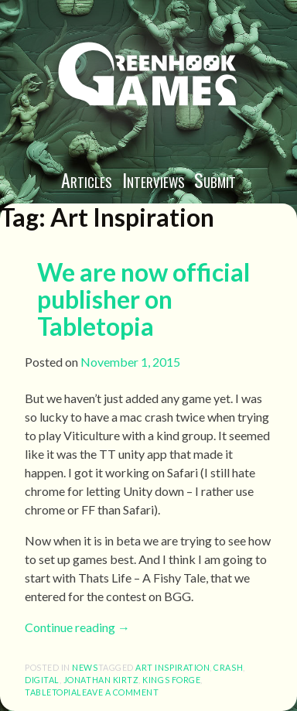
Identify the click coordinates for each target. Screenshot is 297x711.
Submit (215, 179)
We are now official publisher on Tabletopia (143, 299)
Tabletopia (51, 692)
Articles (86, 179)
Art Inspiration (172, 667)
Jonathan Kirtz (101, 680)
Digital (42, 680)
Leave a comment (118, 692)
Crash (228, 667)
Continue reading (77, 627)
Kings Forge (171, 680)
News (84, 667)
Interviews (153, 179)
